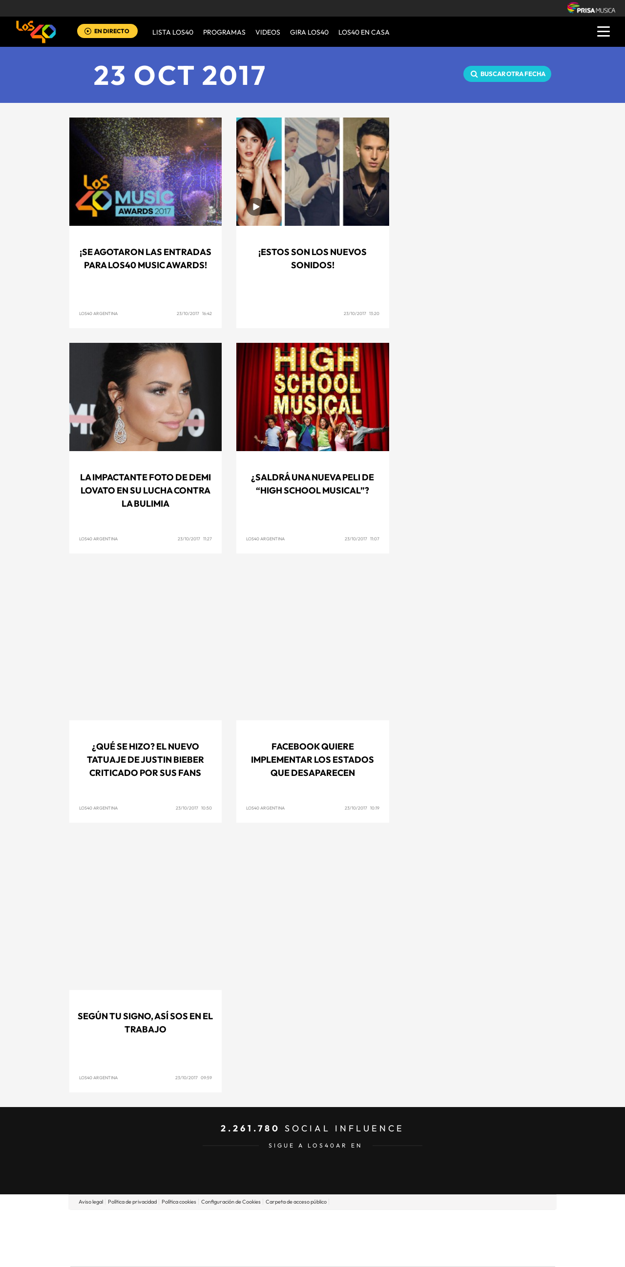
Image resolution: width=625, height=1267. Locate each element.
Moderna (243, 1253)
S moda (373, 1253)
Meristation (464, 1253)
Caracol (486, 1223)
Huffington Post (213, 1238)
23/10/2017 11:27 (195, 538)
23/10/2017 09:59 (193, 1077)
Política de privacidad (132, 1201)
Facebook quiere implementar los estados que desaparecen (312, 759)
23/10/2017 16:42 (194, 313)
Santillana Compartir (345, 1223)
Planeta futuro (442, 1238)
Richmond (194, 1253)
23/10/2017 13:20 (361, 313)
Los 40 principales (247, 1223)
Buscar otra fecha (512, 74)
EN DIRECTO (111, 31)
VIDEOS (267, 32)
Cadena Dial (370, 1238)
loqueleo (417, 1253)
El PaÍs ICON (333, 1253)
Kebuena (478, 1238)
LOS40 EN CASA (364, 32)
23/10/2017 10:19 (362, 808)
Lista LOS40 (172, 32)
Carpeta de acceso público (296, 1201)
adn (450, 1223)
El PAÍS (201, 1223)
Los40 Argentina (98, 313)
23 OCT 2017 (180, 75)
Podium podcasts (291, 1253)
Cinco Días (333, 1238)
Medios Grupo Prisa (114, 1255)
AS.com (418, 1223)
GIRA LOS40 (309, 32)
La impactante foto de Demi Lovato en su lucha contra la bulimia (145, 490)
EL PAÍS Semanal (406, 1238)
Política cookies (179, 1201)
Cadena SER (387, 1223)
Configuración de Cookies (231, 1201)
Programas (224, 32)
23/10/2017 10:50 (194, 808)
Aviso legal (91, 1201)
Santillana (293, 1223)
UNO (268, 1238)
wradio (296, 1238)
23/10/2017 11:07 (362, 538)
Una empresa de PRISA (114, 1231)
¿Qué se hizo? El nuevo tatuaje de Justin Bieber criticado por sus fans (145, 759)
